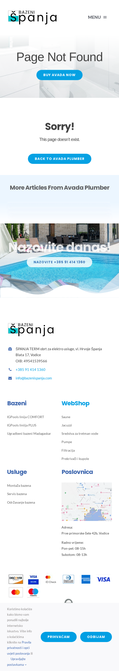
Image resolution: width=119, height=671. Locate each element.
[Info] (59, 264)
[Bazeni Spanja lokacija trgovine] (87, 484)
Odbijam (96, 636)
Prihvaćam (59, 636)
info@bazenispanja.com (34, 378)
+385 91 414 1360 (30, 369)
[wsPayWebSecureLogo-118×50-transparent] (60, 600)
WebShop (75, 403)
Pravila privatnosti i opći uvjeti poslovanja (19, 647)
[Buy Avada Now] (59, 76)
